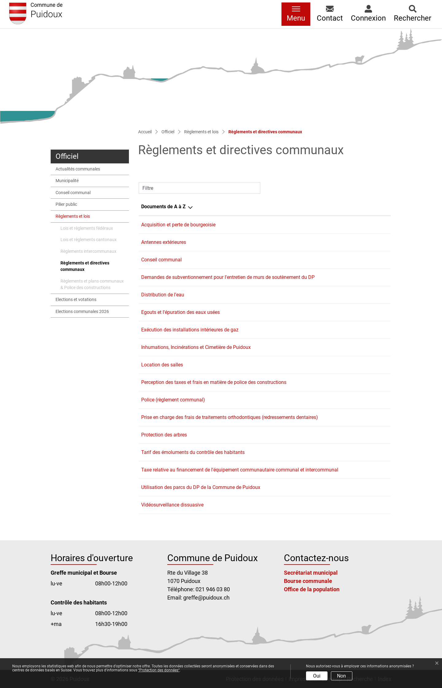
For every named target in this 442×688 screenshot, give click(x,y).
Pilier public (66, 204)
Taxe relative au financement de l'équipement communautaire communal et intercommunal (239, 470)
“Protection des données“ (159, 670)
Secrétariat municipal (311, 572)
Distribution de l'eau (162, 295)
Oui (316, 676)
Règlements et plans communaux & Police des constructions (92, 285)
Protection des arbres (164, 435)
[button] (329, 14)
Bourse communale (308, 581)
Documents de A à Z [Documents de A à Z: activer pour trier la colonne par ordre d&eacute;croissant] (163, 206)
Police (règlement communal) (173, 400)
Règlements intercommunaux (88, 251)
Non (341, 676)
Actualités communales (78, 169)
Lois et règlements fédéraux (86, 228)
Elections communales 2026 (82, 311)
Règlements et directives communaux (84, 268)
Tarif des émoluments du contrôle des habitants (193, 452)
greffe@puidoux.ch (206, 597)
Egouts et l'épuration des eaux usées (180, 312)
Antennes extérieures (163, 242)
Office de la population (311, 589)
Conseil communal (73, 192)
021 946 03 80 (213, 589)
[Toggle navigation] (295, 14)
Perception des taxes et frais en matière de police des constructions (213, 382)
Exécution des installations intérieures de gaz (189, 330)
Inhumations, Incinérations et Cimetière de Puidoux (196, 347)
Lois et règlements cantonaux (88, 239)
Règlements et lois (73, 216)
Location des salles (162, 365)
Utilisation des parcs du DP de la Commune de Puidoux (200, 487)
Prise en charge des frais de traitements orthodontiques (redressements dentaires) (229, 417)
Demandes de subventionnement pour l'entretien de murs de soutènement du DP (228, 277)
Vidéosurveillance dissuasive (172, 505)
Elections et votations (76, 299)
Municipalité (67, 180)
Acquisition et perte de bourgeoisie (178, 225)
